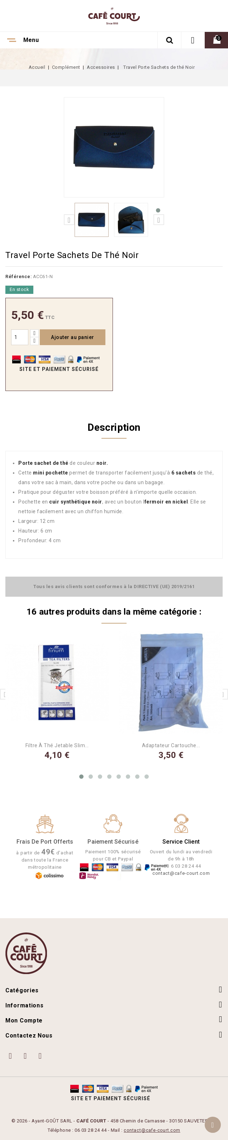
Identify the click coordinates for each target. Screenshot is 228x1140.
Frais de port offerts (44, 841)
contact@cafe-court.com (181, 873)
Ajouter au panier (72, 337)
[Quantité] (19, 337)
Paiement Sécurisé (112, 841)
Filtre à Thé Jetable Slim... (57, 745)
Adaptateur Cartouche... (171, 745)
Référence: (18, 276)
